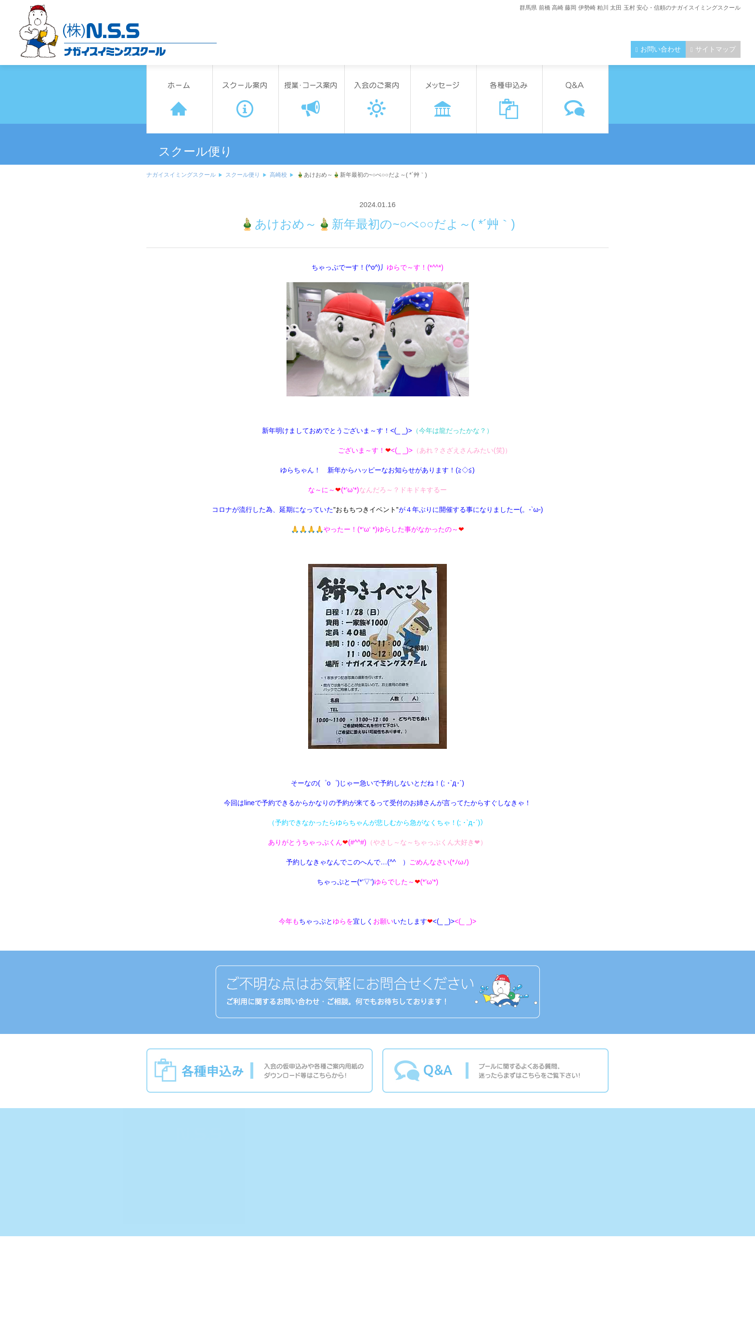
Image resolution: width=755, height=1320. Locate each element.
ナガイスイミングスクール (181, 174)
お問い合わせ (660, 49)
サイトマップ (715, 49)
